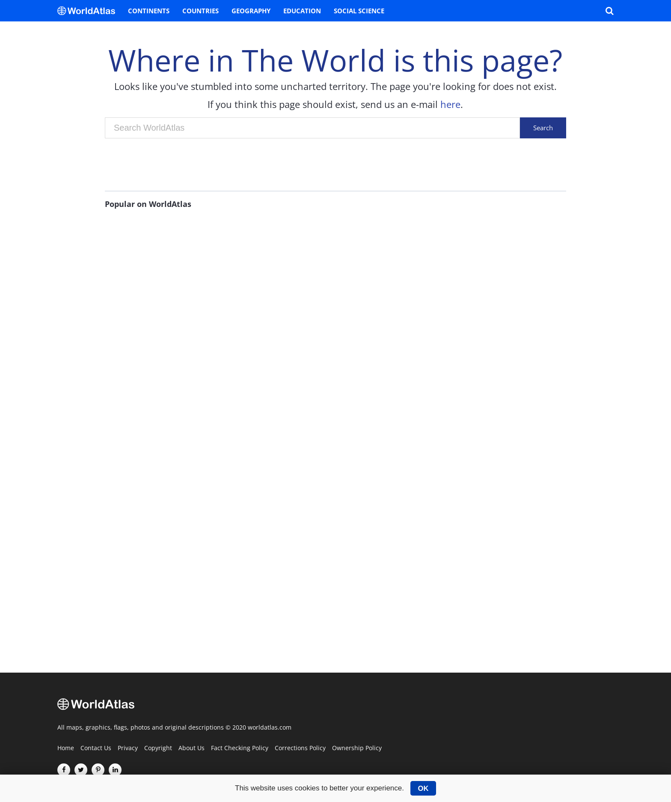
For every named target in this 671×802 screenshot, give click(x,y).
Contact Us (95, 748)
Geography (251, 10)
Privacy (128, 748)
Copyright (158, 748)
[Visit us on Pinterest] (98, 769)
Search (543, 127)
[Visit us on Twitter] (80, 769)
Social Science (359, 10)
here (450, 104)
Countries (200, 10)
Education (302, 10)
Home (65, 748)
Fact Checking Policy (239, 748)
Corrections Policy (300, 748)
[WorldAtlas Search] (609, 10)
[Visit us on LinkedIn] (115, 769)
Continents (148, 10)
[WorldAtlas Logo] (89, 10)
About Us (191, 748)
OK (423, 788)
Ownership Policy (357, 748)
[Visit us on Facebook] (63, 769)
